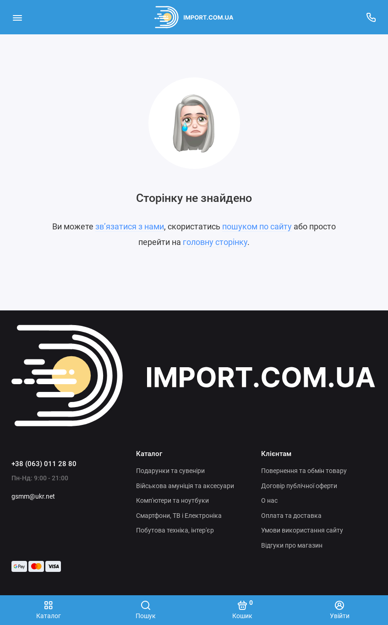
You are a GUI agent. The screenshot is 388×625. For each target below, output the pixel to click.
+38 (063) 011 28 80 (44, 464)
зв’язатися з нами (129, 226)
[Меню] (17, 17)
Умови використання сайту (302, 530)
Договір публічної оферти (299, 485)
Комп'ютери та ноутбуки (172, 500)
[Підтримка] (371, 17)
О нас (269, 500)
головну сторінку (215, 242)
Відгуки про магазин (291, 545)
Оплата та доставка (291, 515)
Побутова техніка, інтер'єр (175, 530)
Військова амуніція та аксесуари (185, 485)
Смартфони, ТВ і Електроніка (179, 515)
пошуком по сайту (257, 226)
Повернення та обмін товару (304, 470)
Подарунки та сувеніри (170, 470)
